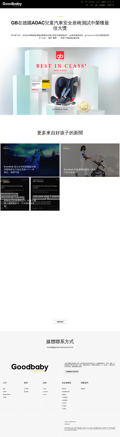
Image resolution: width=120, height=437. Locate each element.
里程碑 (4, 391)
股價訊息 (64, 388)
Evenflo (45, 394)
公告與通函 (64, 397)
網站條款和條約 (67, 424)
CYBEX (44, 388)
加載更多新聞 (60, 322)
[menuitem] (87, 5)
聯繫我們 (104, 2)
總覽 (4, 388)
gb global (45, 391)
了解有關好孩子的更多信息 (71, 371)
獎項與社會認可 (7, 394)
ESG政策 (64, 406)
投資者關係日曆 (65, 391)
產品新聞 (26, 391)
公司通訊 (64, 408)
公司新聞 (26, 388)
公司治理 (64, 403)
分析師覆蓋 (64, 400)
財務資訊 (64, 394)
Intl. (108, 2)
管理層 (4, 397)
